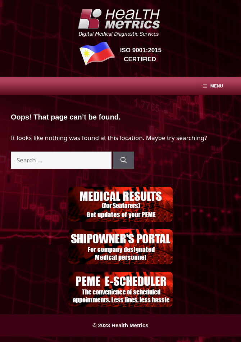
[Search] (123, 160)
